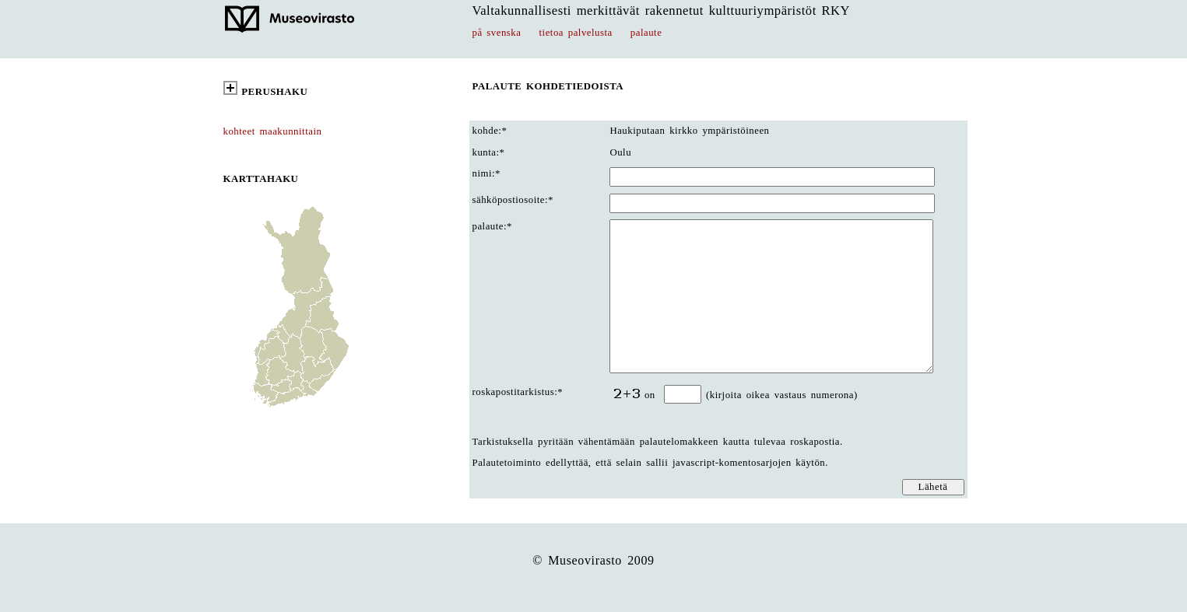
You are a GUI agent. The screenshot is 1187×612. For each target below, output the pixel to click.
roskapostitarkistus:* (518, 391)
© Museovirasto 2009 (593, 560)
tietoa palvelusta (576, 32)
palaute (646, 32)
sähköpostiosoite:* (512, 199)
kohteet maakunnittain (272, 131)
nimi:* (486, 173)
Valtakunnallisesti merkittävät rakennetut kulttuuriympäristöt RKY (661, 10)
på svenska (497, 32)
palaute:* (492, 226)
